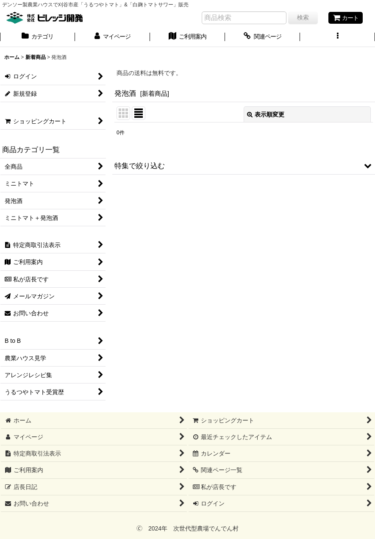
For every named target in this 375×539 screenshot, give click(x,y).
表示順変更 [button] (265, 114)
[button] (337, 37)
